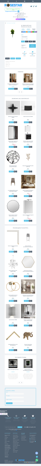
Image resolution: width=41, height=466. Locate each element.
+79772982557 (23, 13)
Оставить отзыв (33, 29)
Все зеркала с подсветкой (16, 445)
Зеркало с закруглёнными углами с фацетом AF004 (28, 320)
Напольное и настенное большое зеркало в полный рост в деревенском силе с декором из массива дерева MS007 (13, 84)
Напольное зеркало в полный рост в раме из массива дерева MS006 (28, 84)
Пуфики (14, 449)
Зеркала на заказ (15, 446)
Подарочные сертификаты (6, 456)
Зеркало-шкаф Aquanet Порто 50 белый (28, 215)
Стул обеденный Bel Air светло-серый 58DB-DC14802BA (13, 191)
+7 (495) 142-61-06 (20, 12)
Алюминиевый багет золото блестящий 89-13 (13, 345)
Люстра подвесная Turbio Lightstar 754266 (13, 271)
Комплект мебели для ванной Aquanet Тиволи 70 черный (28, 141)
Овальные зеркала (15, 450)
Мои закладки (23, 438)
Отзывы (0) (12, 58)
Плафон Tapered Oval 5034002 (28, 116)
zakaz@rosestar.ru (20, 15)
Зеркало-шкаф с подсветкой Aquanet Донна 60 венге (13, 141)
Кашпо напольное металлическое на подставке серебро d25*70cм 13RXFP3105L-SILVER (28, 246)
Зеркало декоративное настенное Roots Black (13, 166)
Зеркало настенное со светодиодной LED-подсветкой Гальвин (28, 370)
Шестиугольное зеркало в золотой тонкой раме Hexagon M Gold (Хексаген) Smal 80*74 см (28, 271)
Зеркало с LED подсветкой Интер (13, 369)
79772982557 (17, 13)
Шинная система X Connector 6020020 (13, 117)
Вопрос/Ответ (6, 452)
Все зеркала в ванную (16, 442)
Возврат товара (7, 450)
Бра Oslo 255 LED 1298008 (13, 319)
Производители (7, 454)
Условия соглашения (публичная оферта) (7, 445)
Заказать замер (9, 403)
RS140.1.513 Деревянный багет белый (13, 246)
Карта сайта (6, 453)
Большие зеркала (15, 435)
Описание (7, 58)
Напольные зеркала (15, 436)
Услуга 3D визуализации (20, 19)
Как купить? (18, 58)
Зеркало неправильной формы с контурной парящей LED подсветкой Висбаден (28, 191)
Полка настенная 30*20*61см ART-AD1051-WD (28, 166)
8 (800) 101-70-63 (20, 14)
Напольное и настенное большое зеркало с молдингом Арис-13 (28, 295)
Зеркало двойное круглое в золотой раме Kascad (13, 295)
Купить (11, 122)
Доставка (6, 438)
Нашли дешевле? (24, 36)
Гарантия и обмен (7, 441)
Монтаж (6, 442)
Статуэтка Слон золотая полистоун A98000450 (28, 345)
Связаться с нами (7, 449)
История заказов (23, 437)
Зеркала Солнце (15, 441)
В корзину (11, 88)
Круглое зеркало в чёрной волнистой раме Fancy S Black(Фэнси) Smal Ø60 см (13, 215)
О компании (6, 437)
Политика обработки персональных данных (8, 448)
